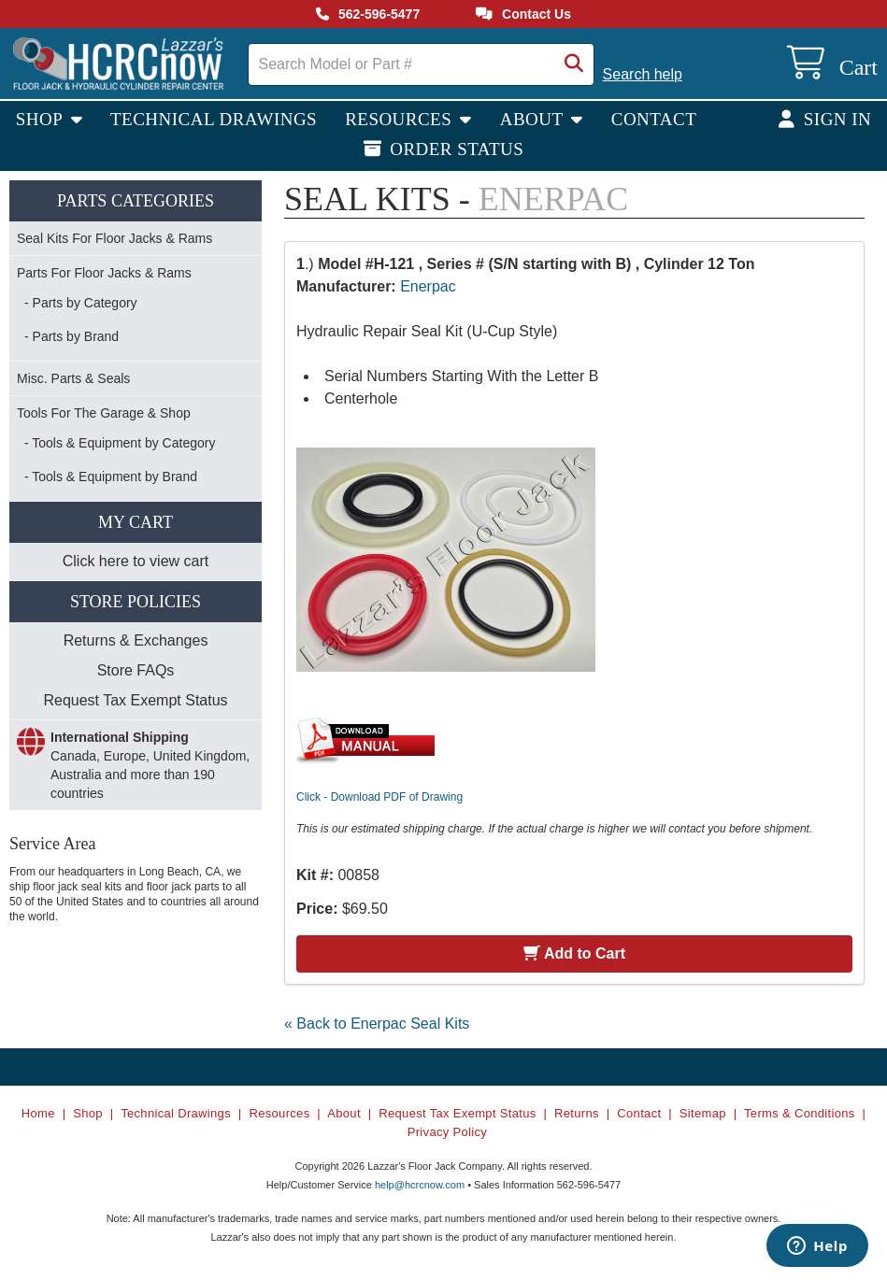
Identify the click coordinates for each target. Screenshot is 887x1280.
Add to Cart (574, 953)
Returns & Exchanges (136, 640)
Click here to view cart (136, 561)
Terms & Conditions (799, 1113)
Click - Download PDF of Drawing (379, 797)
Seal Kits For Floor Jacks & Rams (114, 238)
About (534, 119)
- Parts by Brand (71, 336)
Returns (576, 1113)
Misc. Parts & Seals (73, 378)
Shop (41, 119)
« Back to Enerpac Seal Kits (376, 1023)
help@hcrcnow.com (420, 1184)
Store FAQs (136, 670)
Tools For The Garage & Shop (104, 412)
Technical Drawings (213, 119)
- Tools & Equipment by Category (119, 442)
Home (38, 1113)
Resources (400, 119)
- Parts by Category (80, 302)
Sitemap (703, 1113)
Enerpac (428, 286)
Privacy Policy (447, 1132)
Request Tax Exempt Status (135, 700)
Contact (654, 119)
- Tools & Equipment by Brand (110, 476)
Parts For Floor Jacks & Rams (104, 272)
